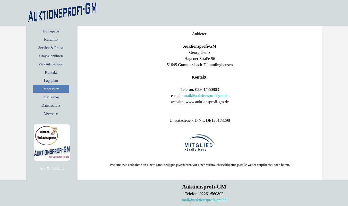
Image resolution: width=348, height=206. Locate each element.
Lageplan (51, 81)
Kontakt (51, 72)
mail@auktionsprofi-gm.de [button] (206, 95)
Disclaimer (51, 97)
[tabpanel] (51, 168)
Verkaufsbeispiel (51, 64)
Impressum (51, 89)
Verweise (51, 113)
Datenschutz (50, 105)
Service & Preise (51, 48)
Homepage (51, 31)
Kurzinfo (51, 39)
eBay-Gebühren (51, 56)
